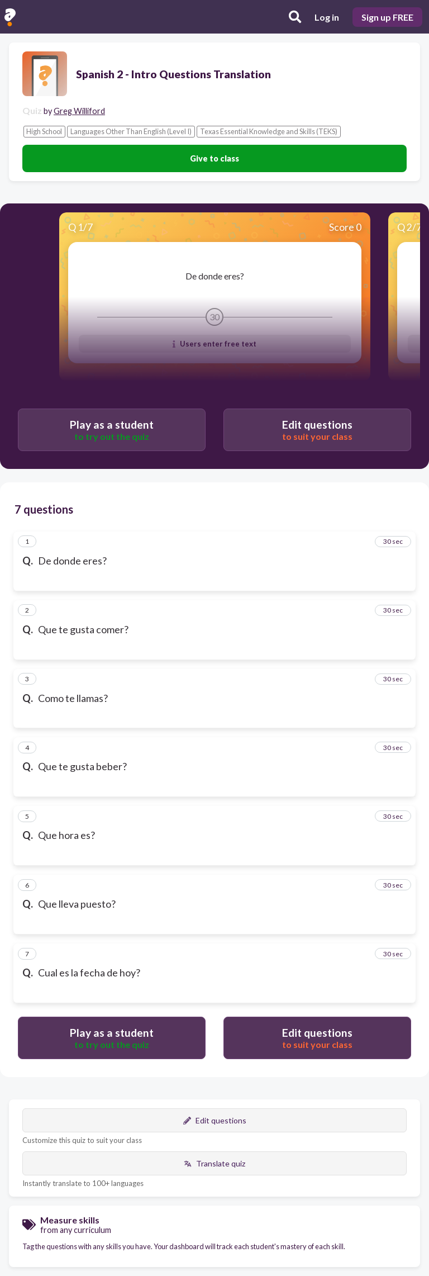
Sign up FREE (387, 17)
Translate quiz (214, 1163)
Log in (326, 17)
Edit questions (214, 1120)
